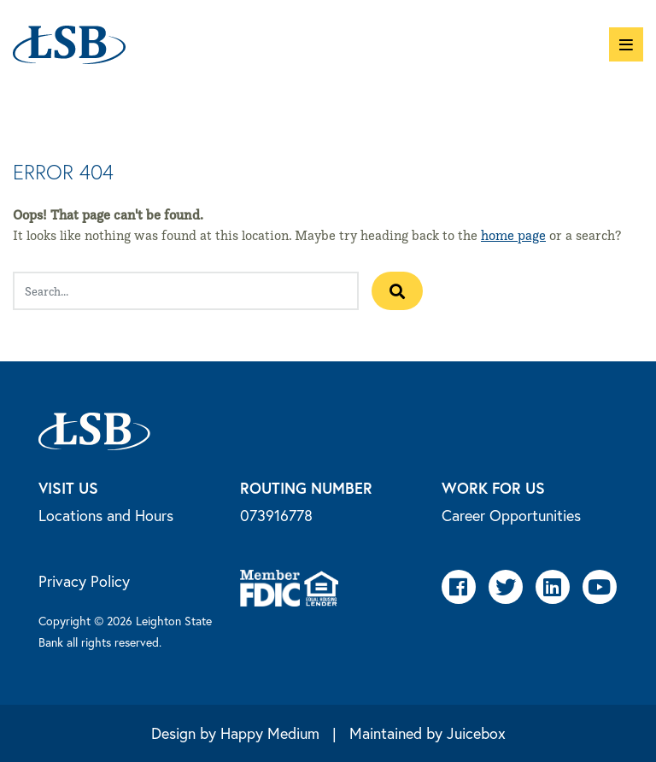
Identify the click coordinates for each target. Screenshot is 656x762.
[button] (626, 44)
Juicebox (476, 733)
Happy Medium (269, 733)
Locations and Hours (105, 515)
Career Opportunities (511, 515)
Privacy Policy (84, 581)
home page (513, 235)
